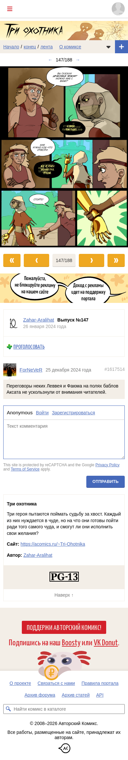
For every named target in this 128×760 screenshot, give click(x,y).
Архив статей (76, 695)
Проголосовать (29, 346)
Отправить (105, 481)
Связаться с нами (56, 683)
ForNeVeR (31, 369)
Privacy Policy (107, 465)
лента (46, 46)
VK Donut (106, 642)
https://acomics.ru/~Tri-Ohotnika (53, 544)
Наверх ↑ (63, 595)
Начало (11, 46)
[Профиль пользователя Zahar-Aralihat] (13, 323)
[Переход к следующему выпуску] (64, 156)
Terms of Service (25, 469)
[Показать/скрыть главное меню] (10, 9)
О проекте (20, 683)
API (100, 695)
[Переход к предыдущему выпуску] (16, 156)
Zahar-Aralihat (37, 555)
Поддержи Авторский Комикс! (64, 627)
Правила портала (100, 683)
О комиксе (70, 46)
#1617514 (115, 369)
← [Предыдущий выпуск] (50, 59)
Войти (42, 412)
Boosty (71, 642)
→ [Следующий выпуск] (78, 59)
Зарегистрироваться (73, 412)
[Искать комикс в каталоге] (8, 709)
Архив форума (39, 695)
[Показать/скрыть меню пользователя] (118, 9)
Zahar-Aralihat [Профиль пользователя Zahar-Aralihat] (38, 319)
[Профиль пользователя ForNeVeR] (11, 369)
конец (30, 46)
